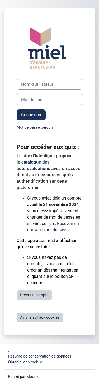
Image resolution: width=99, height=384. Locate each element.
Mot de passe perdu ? (35, 127)
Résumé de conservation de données (39, 356)
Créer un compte (34, 294)
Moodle (32, 376)
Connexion (31, 114)
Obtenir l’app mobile (25, 362)
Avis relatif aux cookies (40, 317)
